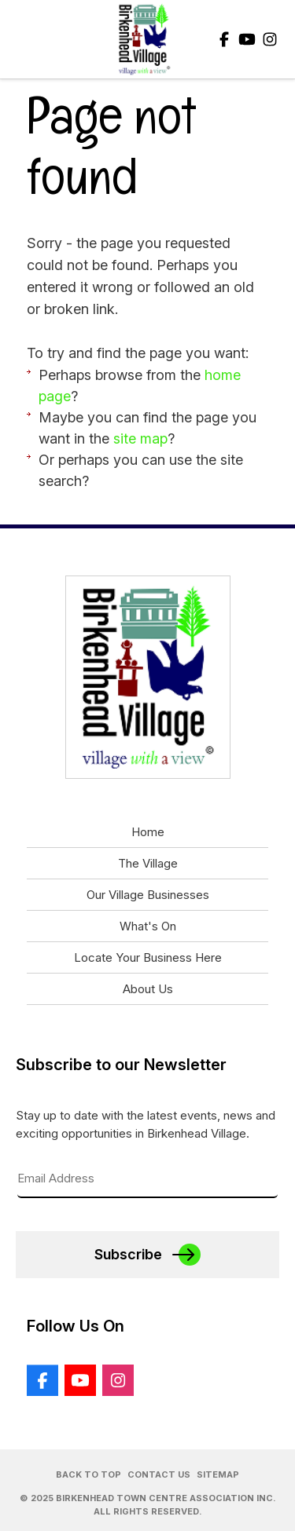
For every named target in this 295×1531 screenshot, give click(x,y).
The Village (148, 863)
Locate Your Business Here (148, 957)
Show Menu (25, 39)
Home (147, 832)
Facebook (224, 39)
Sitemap (218, 1474)
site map (140, 438)
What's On (148, 926)
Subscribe (128, 1254)
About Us (148, 989)
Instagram (269, 39)
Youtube (247, 39)
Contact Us (158, 1474)
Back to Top (88, 1474)
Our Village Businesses (148, 895)
